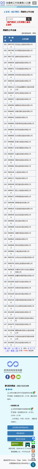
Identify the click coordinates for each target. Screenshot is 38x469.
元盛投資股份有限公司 (23, 99)
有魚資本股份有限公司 (23, 227)
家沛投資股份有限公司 (23, 129)
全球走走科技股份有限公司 (24, 257)
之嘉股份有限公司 (21, 172)
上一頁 (14, 348)
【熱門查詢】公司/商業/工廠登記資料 (18, 23)
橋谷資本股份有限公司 (23, 294)
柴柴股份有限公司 (21, 239)
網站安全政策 (20, 439)
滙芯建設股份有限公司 (23, 184)
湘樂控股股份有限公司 (23, 233)
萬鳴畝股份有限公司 (22, 202)
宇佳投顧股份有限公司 (23, 69)
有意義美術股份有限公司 (24, 209)
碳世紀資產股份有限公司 (24, 263)
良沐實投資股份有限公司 (24, 136)
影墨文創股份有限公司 (23, 142)
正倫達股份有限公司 (22, 251)
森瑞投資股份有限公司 (23, 312)
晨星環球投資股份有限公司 (24, 123)
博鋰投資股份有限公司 (23, 160)
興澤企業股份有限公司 (23, 93)
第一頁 (7, 348)
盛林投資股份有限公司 (23, 56)
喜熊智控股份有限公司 (23, 288)
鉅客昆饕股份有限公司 (23, 148)
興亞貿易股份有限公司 (23, 245)
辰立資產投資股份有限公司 (24, 306)
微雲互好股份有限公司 (23, 282)
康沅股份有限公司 (21, 221)
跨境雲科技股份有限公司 (24, 75)
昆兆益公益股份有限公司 (24, 44)
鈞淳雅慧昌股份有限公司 (24, 50)
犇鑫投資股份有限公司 (23, 154)
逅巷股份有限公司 (21, 117)
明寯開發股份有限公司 (23, 196)
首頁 (7, 12)
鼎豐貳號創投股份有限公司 (24, 300)
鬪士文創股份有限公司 (23, 190)
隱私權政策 (21, 433)
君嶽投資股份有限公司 (23, 324)
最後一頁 (14, 351)
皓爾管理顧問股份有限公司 (24, 275)
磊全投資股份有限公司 (23, 215)
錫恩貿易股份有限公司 (23, 63)
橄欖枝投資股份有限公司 (24, 105)
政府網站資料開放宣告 (20, 427)
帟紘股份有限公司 (21, 178)
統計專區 (15, 12)
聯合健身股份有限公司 (23, 166)
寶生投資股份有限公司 (23, 342)
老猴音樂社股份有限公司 (24, 111)
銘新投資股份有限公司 (23, 81)
